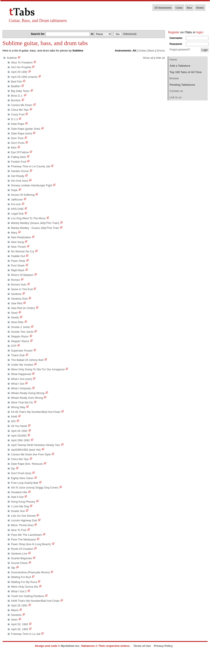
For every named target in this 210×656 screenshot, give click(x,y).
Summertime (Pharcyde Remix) (30, 572)
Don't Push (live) (21, 473)
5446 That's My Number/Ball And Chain (35, 600)
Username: (176, 38)
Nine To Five (18, 530)
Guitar (179, 7)
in (92, 33)
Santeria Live (19, 553)
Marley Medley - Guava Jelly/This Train (35, 227)
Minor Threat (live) (22, 525)
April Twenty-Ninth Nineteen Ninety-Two (35, 445)
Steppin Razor (20, 336)
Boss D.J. (17, 95)
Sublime (12, 57)
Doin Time (17, 138)
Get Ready (17, 176)
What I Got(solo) (21, 388)
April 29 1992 (19, 72)
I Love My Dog (20, 506)
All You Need (19, 426)
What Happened (21, 374)
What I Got (17, 383)
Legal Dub (17, 213)
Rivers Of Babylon (22, 275)
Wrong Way (18, 407)
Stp (13, 567)
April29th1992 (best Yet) (26, 449)
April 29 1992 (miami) (24, 76)
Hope (14, 190)
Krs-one (16, 204)
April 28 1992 (19, 605)
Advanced (129, 33)
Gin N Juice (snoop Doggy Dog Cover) (35, 487)
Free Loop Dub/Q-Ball (24, 482)
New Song (17, 242)
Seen (14, 619)
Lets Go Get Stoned (23, 515)
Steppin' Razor (20, 341)
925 (13, 421)
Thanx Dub (18, 355)
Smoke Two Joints (22, 331)
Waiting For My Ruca (24, 582)
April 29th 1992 (20, 440)
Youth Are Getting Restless (27, 596)
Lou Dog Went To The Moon (28, 218)
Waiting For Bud (21, 577)
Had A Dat (17, 497)
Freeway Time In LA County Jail (30, 166)
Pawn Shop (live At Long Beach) (31, 544)
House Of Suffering (23, 194)
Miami (15, 610)
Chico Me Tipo (20, 459)
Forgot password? (180, 49)
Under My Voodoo (22, 364)
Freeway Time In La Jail (25, 633)
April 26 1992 (19, 430)
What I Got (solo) (21, 379)
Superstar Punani (21, 350)
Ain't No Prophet (21, 67)
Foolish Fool (18, 161)
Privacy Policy (163, 645)
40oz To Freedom (22, 62)
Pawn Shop (18, 260)
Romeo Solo (18, 284)
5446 (14, 416)
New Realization (21, 237)
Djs (13, 468)
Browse (174, 78)
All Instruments (162, 7)
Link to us (176, 97)
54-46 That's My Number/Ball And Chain (35, 411)
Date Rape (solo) (21, 133)
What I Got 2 (19, 591)
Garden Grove (20, 171)
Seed (14, 312)
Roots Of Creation (22, 548)
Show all (148, 57)
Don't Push (18, 142)
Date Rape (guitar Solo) (25, 128)
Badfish (15, 86)
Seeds (15, 317)
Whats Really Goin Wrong (27, 397)
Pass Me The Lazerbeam (26, 534)
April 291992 (19, 435)
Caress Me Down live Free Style (31, 454)
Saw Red (16, 303)
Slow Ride (17, 322)
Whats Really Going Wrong (28, 393)
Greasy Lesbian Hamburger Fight (31, 185)
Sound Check (19, 563)
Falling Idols (18, 157)
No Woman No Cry (22, 251)
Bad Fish (16, 81)
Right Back (18, 270)
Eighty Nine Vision (22, 478)
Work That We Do (22, 402)
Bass (189, 7)
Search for (38, 33)
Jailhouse (17, 199)
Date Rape (17, 123)
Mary (14, 232)
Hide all (160, 57)
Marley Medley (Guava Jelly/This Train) (35, 223)
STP (13, 345)
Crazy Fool (18, 114)
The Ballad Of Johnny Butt (27, 360)
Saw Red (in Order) (23, 308)
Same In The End (22, 289)
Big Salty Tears (20, 91)
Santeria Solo (19, 298)
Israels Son (18, 511)
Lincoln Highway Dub (24, 520)
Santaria (16, 614)
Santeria (16, 294)
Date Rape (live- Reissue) (27, 463)
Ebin (14, 147)
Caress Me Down (21, 105)
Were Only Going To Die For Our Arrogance (38, 369)
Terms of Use (142, 645)
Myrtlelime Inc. (70, 645)
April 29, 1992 (19, 624)
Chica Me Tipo (20, 109)
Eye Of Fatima (20, 152)
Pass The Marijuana (23, 539)
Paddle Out (18, 256)
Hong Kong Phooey (23, 501)
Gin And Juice (19, 180)
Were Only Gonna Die (24, 586)
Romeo (15, 279)
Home (173, 59)
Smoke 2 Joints (20, 327)
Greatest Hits (19, 492)
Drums (200, 7)
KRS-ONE (17, 208)
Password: (176, 44)
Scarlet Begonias (21, 558)
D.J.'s (14, 119)
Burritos (16, 100)
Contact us (176, 91)
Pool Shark (18, 265)
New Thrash (18, 246)
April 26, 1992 (19, 629)
